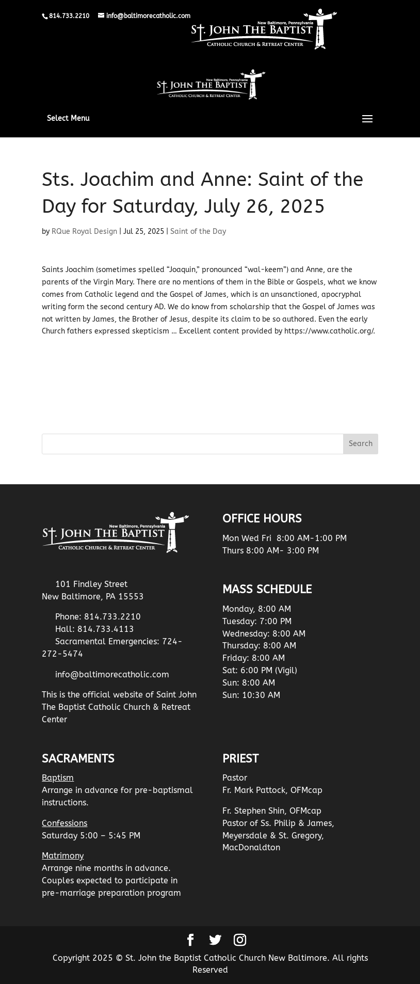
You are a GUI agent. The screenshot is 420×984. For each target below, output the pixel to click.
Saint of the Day (198, 231)
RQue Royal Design (84, 231)
